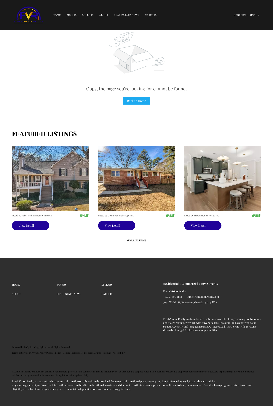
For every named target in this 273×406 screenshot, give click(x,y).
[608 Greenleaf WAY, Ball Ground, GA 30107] (50, 178)
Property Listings (92, 352)
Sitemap (107, 352)
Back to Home (136, 101)
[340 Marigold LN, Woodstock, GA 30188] (222, 178)
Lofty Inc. (29, 347)
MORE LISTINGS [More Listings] (136, 240)
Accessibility (119, 352)
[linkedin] (173, 311)
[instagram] (188, 311)
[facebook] (166, 311)
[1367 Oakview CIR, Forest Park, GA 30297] (136, 178)
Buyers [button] (71, 15)
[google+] (196, 311)
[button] (28, 15)
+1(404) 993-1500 (172, 296)
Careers (151, 15)
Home (57, 15)
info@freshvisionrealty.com (203, 296)
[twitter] (181, 311)
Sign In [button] (254, 15)
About (103, 15)
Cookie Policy (54, 352)
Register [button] (240, 15)
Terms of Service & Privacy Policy (29, 352)
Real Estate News (126, 15)
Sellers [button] (88, 15)
